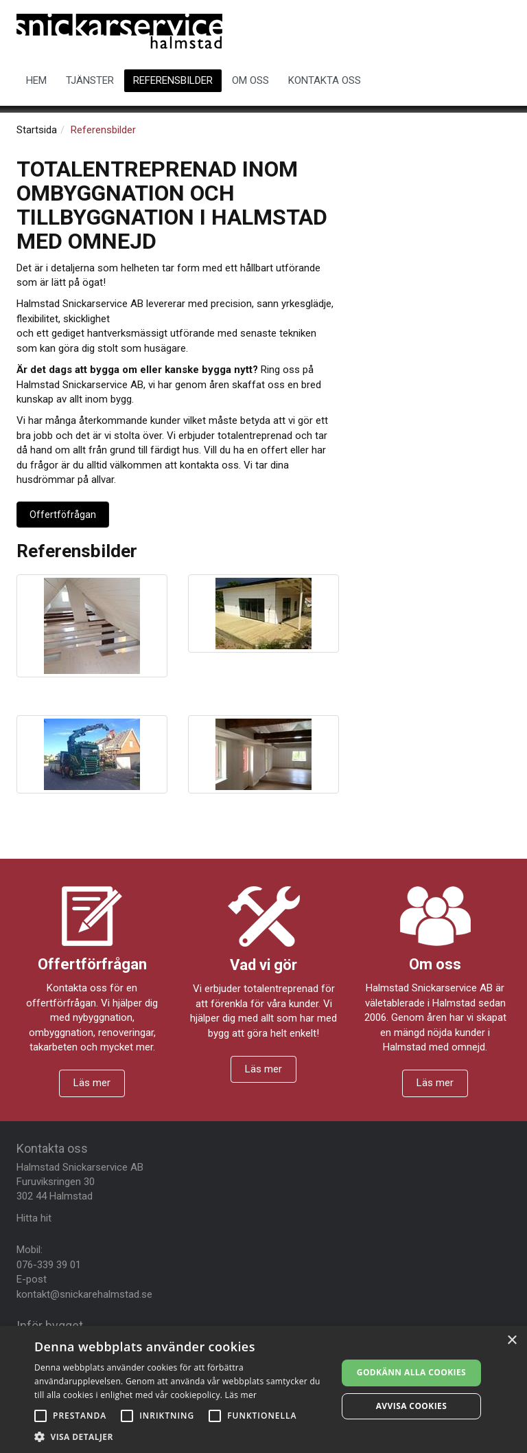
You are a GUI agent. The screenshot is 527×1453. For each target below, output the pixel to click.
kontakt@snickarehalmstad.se (84, 1294)
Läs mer (91, 1083)
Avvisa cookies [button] (411, 1406)
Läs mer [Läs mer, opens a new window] (241, 1395)
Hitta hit (33, 1218)
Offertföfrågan (63, 514)
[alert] (263, 1389)
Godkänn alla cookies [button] (411, 1372)
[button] (181, 1436)
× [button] (511, 1341)
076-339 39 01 (48, 1265)
